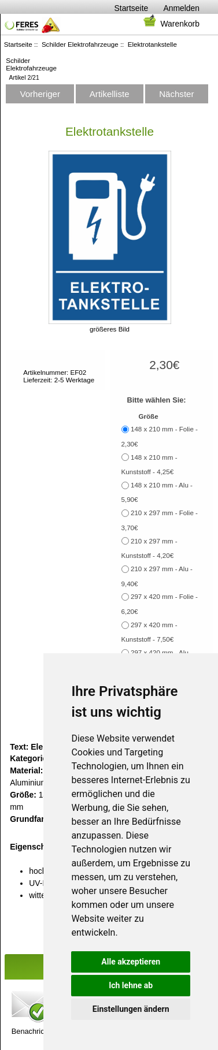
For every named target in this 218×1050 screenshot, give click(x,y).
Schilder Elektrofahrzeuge (80, 44)
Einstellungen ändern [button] (131, 1009)
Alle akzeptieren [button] (130, 961)
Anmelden (181, 8)
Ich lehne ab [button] (131, 985)
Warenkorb (170, 23)
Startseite (131, 8)
